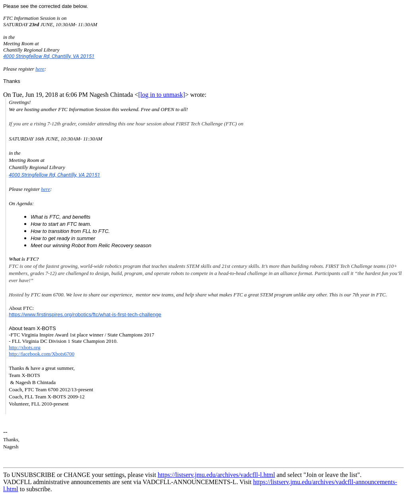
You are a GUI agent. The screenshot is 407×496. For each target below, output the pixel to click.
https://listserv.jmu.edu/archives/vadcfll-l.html (216, 474)
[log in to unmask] (161, 94)
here (40, 69)
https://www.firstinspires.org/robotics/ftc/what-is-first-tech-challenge (85, 314)
